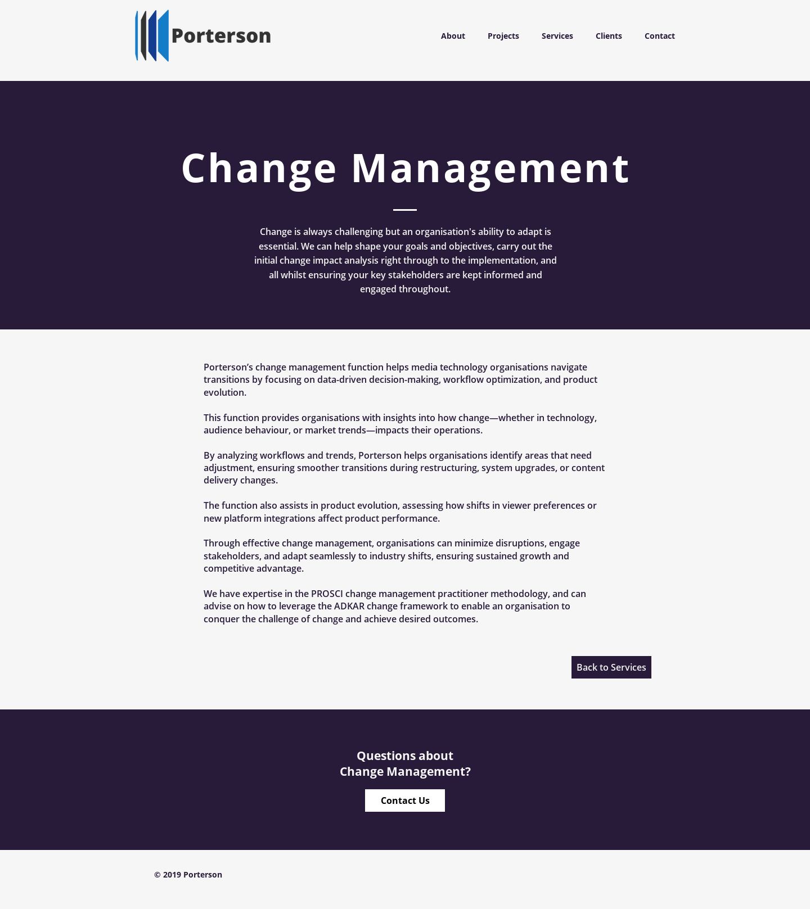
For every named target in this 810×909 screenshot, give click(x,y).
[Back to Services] (611, 667)
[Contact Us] (405, 800)
